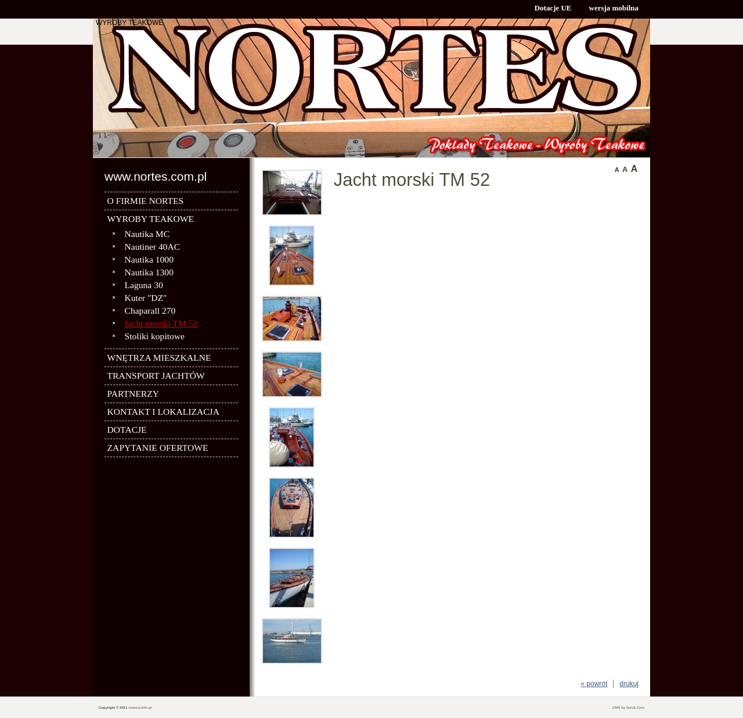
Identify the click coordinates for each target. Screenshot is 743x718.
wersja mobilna (614, 7)
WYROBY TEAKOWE (129, 23)
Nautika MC (147, 234)
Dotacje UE (553, 7)
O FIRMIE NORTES (145, 201)
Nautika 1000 (149, 259)
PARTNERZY (133, 394)
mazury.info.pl (140, 707)
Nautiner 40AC (153, 247)
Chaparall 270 (150, 310)
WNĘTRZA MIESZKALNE (159, 357)
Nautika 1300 (149, 272)
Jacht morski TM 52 (161, 323)
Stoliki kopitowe (155, 336)
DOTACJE (127, 430)
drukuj (629, 684)
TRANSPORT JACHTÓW (156, 375)
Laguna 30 (144, 285)
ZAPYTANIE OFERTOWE (157, 448)
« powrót (593, 684)
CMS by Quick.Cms (628, 707)
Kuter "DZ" (146, 298)
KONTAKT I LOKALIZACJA (163, 412)
